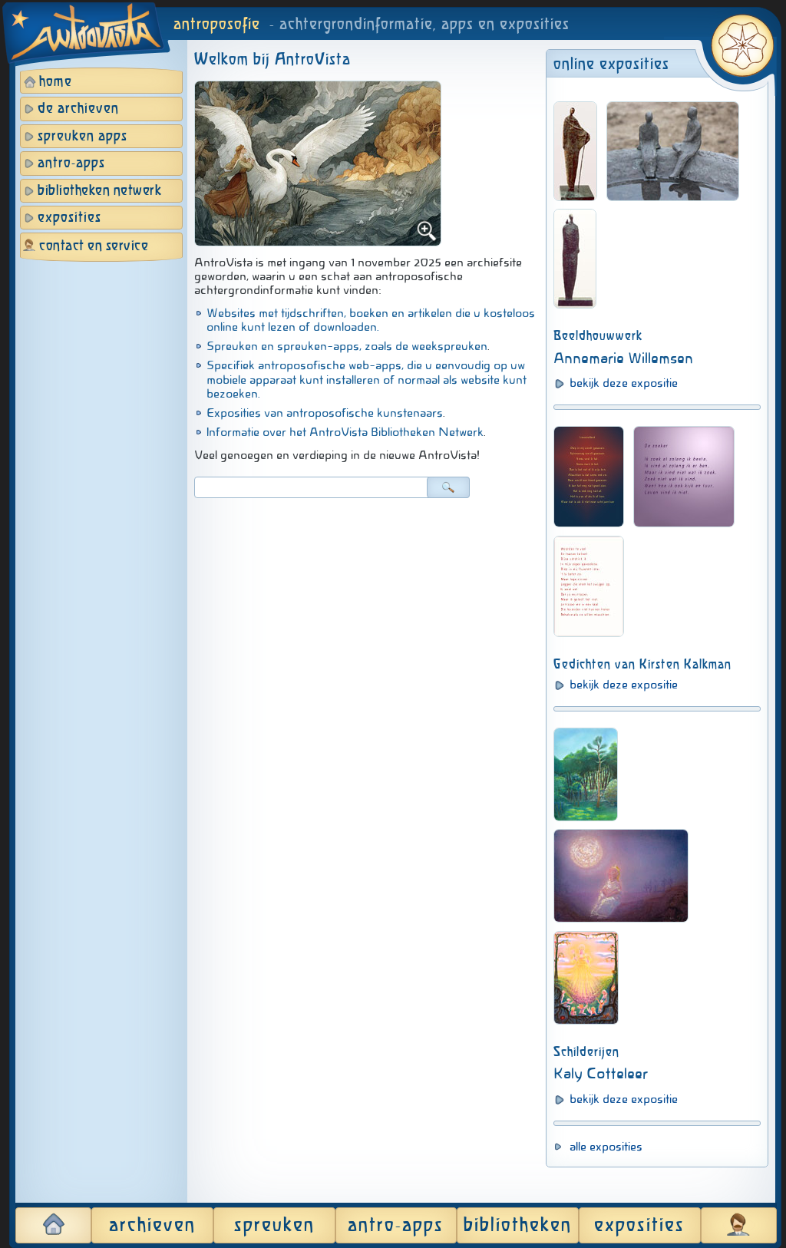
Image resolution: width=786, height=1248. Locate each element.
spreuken (274, 1226)
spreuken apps (82, 137)
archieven (152, 1226)
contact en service (93, 246)
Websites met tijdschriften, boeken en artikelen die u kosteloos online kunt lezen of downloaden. (370, 320)
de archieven (78, 109)
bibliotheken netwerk (99, 191)
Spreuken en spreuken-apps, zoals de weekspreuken (346, 346)
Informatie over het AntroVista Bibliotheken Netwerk (345, 432)
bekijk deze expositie (624, 383)
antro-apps (71, 163)
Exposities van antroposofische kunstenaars (324, 413)
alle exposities (606, 1147)
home (55, 82)
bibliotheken (518, 1226)
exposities (69, 218)
